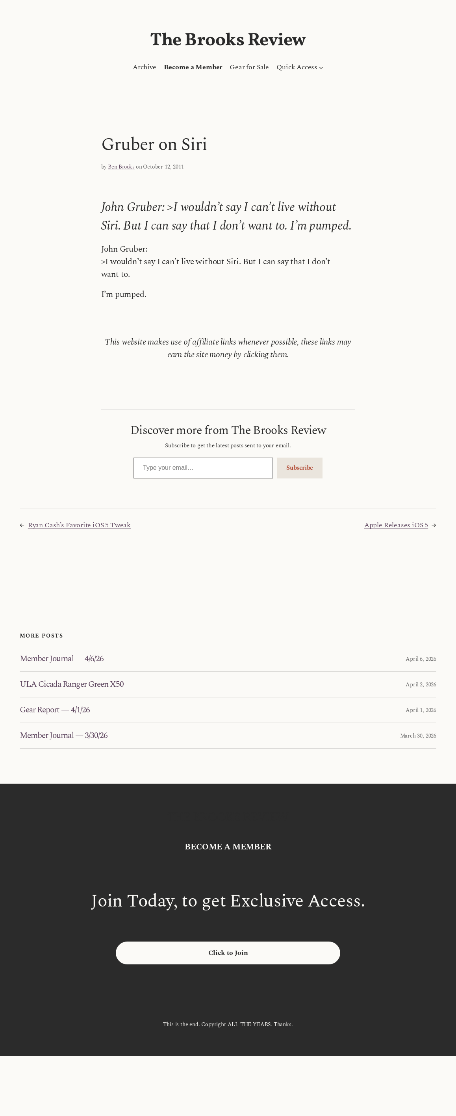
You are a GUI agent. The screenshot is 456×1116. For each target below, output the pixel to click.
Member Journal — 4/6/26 (62, 659)
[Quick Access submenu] (321, 67)
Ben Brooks (121, 167)
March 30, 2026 (418, 736)
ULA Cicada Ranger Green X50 (72, 684)
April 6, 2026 (421, 659)
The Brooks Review (228, 40)
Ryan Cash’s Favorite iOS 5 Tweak (79, 525)
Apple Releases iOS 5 (396, 525)
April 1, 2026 (421, 710)
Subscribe (299, 468)
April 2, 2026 (421, 684)
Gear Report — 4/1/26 (55, 710)
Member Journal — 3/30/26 (64, 735)
